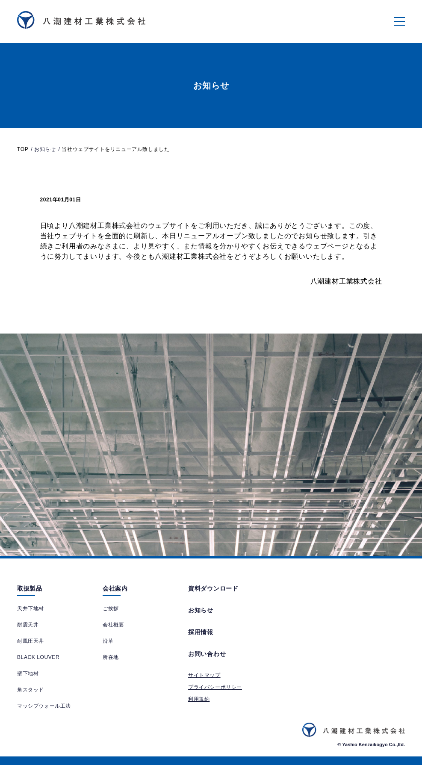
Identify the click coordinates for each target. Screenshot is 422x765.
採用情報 (200, 632)
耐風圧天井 (30, 641)
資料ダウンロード (213, 588)
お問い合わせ (207, 653)
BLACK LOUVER (38, 657)
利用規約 (199, 699)
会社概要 (113, 625)
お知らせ (200, 610)
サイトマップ (204, 675)
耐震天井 (27, 625)
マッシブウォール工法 (44, 706)
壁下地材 (27, 673)
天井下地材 (30, 608)
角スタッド (30, 690)
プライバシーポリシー (215, 687)
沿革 (108, 641)
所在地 (111, 657)
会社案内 (115, 588)
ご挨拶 (111, 608)
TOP (22, 149)
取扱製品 (29, 588)
